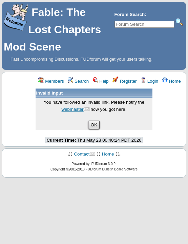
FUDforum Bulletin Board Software (112, 169)
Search (78, 81)
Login (149, 81)
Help (101, 81)
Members (51, 81)
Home (171, 81)
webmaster (73, 109)
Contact (81, 154)
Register (124, 81)
